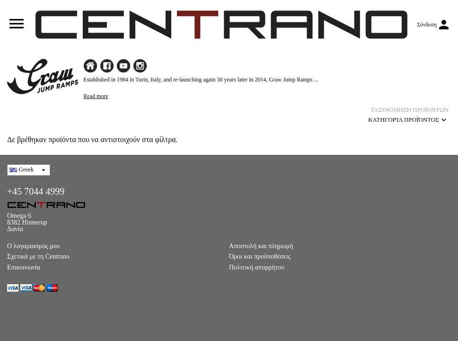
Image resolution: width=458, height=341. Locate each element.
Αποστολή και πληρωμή (261, 246)
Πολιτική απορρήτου (256, 267)
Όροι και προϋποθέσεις (260, 256)
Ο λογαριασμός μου (33, 246)
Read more (95, 96)
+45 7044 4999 (35, 191)
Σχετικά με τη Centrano (38, 256)
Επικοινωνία (23, 267)
